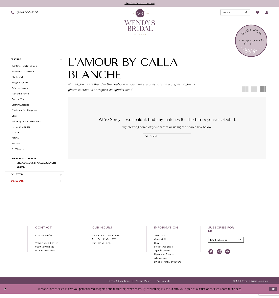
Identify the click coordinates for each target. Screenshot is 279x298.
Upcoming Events (164, 258)
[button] (266, 13)
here (238, 293)
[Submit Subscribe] (239, 245)
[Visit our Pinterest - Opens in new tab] (227, 257)
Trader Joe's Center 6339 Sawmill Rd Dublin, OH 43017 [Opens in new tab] (46, 251)
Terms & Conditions (119, 285)
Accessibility (164, 285)
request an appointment (114, 90)
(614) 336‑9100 (43, 240)
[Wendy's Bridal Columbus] (139, 22)
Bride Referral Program (167, 266)
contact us (85, 90)
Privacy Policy (143, 285)
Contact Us (160, 243)
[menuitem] (24, 13)
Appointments (162, 255)
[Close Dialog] (5, 293)
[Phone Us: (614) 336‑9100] (24, 13)
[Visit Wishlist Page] (257, 12)
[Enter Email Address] (226, 245)
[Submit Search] (245, 13)
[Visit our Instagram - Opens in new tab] (219, 257)
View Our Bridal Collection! (139, 3)
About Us (159, 240)
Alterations (160, 262)
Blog (156, 247)
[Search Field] (235, 13)
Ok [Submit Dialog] (272, 293)
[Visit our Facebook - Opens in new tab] (211, 257)
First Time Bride (163, 251)
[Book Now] (251, 41)
